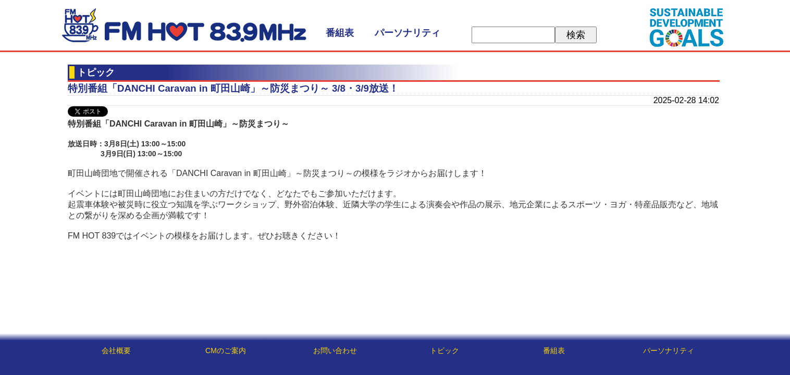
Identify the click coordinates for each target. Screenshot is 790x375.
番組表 (340, 33)
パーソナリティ (407, 33)
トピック (444, 350)
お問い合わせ (335, 350)
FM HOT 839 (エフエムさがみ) (183, 25)
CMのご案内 (225, 350)
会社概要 (116, 350)
